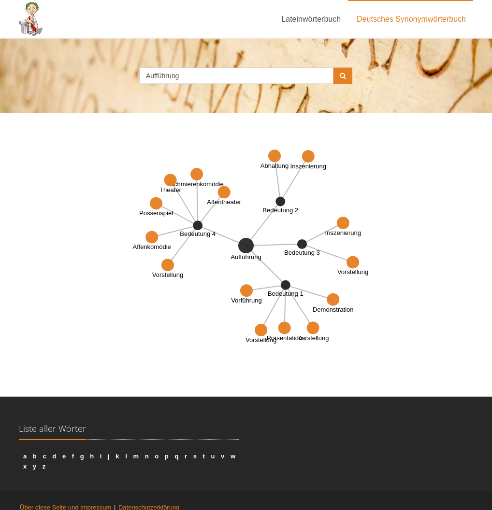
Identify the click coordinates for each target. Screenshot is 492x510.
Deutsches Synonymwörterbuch (411, 19)
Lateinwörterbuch (311, 19)
